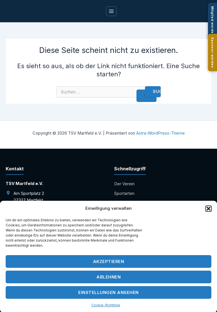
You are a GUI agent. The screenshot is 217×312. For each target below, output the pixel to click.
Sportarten (124, 193)
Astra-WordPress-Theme (160, 133)
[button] (208, 210)
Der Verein (124, 183)
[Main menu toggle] (111, 11)
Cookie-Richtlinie (105, 307)
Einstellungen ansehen (108, 294)
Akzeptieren (108, 263)
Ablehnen (108, 279)
